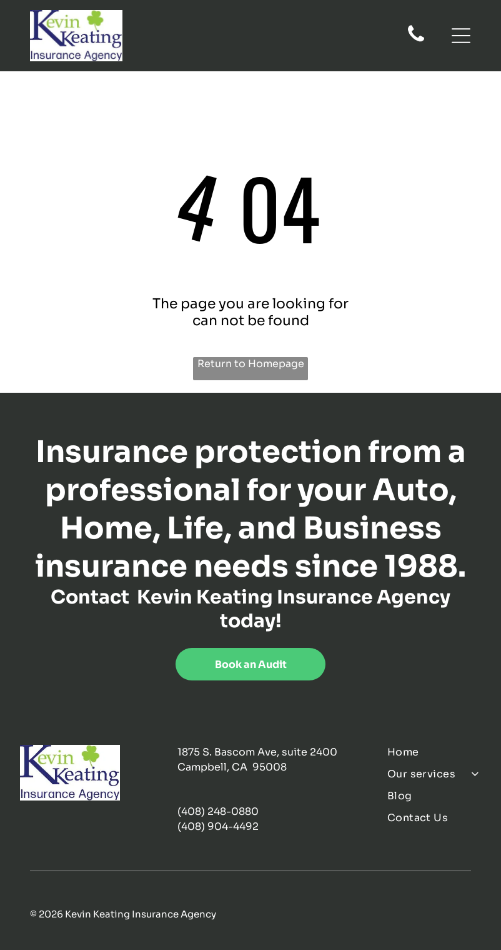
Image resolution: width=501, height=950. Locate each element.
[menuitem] (434, 752)
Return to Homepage (250, 363)
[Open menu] (461, 35)
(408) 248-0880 (218, 811)
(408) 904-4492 (218, 826)
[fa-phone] (416, 41)
